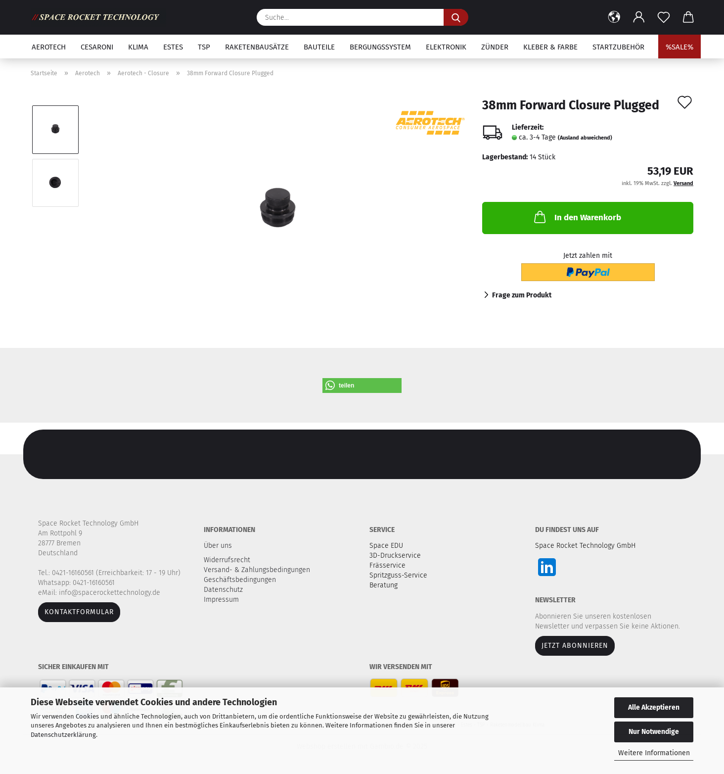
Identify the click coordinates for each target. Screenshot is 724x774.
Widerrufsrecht (228, 560)
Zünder (494, 47)
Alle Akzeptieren (653, 707)
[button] (614, 17)
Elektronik (446, 47)
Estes (173, 47)
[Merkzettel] (663, 17)
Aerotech (49, 47)
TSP (204, 47)
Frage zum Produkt (521, 295)
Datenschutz (224, 589)
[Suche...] (456, 17)
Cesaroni (97, 47)
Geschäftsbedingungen (241, 580)
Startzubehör (618, 47)
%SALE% (679, 47)
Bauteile (319, 47)
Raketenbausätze (257, 47)
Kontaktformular (79, 612)
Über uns (218, 545)
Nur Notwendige (654, 731)
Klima (138, 47)
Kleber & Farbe (550, 47)
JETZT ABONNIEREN (575, 645)
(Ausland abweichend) (585, 138)
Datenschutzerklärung (63, 734)
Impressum (221, 599)
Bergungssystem (380, 47)
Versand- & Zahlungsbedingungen (258, 570)
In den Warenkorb (576, 217)
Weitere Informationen (654, 753)
